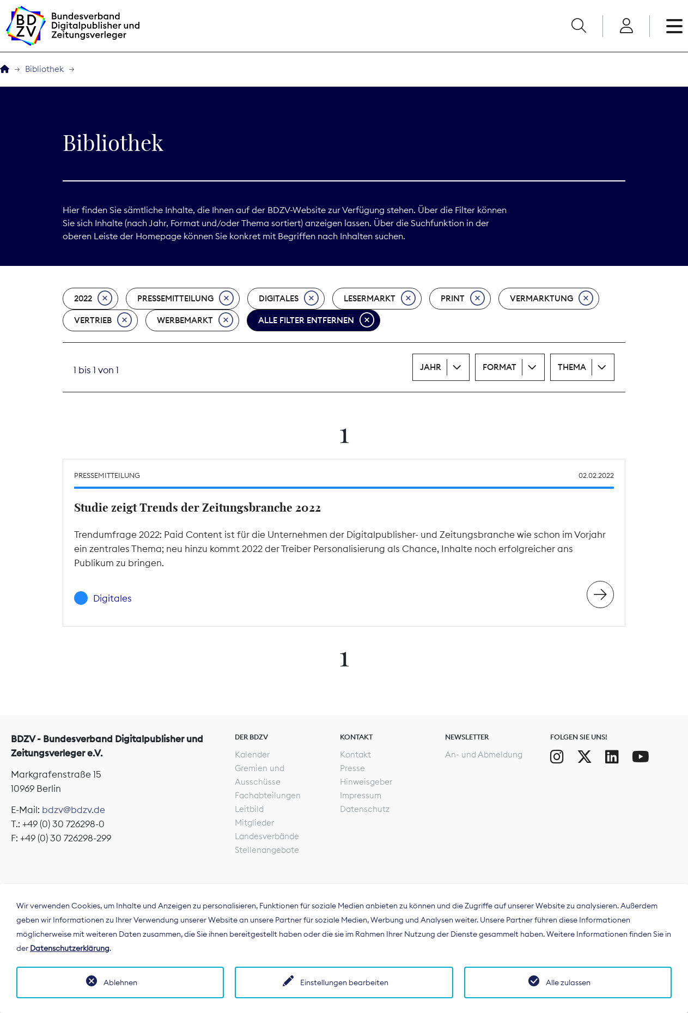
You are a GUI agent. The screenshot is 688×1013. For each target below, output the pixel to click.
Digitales (289, 299)
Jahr (430, 367)
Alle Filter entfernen (316, 320)
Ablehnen (120, 982)
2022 (93, 299)
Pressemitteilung (185, 299)
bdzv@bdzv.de (73, 810)
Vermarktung (551, 299)
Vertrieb (103, 320)
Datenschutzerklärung (69, 948)
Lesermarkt (380, 299)
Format (499, 367)
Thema (572, 367)
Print (463, 299)
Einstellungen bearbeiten (344, 982)
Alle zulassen (568, 982)
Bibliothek (44, 69)
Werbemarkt (195, 320)
